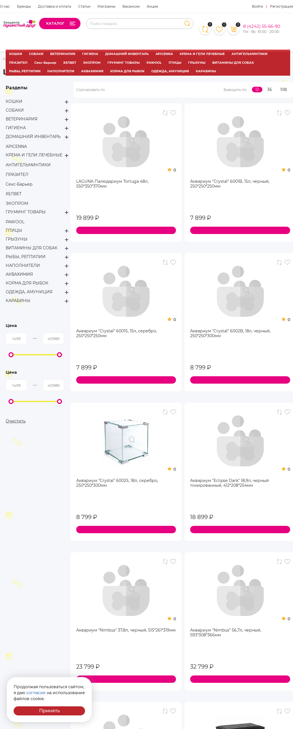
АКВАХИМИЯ (92, 71)
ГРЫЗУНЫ (196, 63)
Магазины (106, 6)
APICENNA (164, 54)
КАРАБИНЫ (206, 71)
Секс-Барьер (45, 63)
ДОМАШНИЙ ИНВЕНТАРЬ (127, 54)
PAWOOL (154, 63)
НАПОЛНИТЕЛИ (60, 71)
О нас (5, 6)
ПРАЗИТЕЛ (18, 63)
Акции (152, 6)
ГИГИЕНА (90, 54)
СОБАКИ (36, 54)
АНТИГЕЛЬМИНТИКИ (249, 54)
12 (257, 89)
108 (283, 89)
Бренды (24, 6)
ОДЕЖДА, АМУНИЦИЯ (170, 71)
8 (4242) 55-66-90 (261, 26)
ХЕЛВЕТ (69, 63)
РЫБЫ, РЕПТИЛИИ (25, 71)
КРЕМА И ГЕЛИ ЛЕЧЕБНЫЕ (202, 54)
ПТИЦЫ (175, 63)
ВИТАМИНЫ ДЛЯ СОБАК (233, 63)
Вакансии (131, 6)
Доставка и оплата (54, 6)
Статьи (84, 6)
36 (269, 89)
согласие (36, 692)
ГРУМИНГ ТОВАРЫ (123, 63)
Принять (49, 710)
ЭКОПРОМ (92, 63)
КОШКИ (15, 54)
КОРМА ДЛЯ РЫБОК (127, 71)
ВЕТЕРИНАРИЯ (62, 54)
